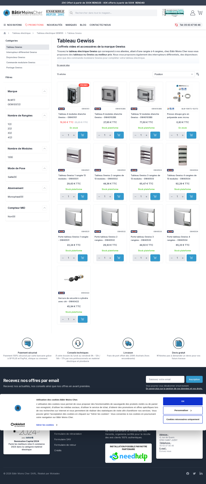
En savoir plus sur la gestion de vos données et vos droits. (174, 388)
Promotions (34, 25)
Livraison (59, 417)
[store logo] (22, 13)
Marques (71, 25)
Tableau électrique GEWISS (50, 33)
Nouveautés (54, 25)
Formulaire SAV (62, 439)
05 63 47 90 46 (192, 25)
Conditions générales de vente (70, 411)
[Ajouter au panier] (82, 135)
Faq (56, 422)
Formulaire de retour (65, 444)
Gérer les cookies (45, 478)
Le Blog (58, 428)
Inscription (194, 379)
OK (183, 455)
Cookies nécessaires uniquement (182, 473)
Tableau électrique (21, 33)
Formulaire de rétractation (68, 433)
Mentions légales (63, 406)
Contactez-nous (100, 25)
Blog (83, 25)
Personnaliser (182, 464)
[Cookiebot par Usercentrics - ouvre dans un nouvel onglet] (18, 479)
